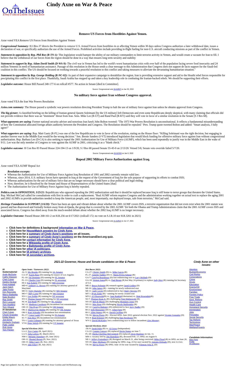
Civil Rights (194, 274)
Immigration (195, 309)
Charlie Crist (34, 280)
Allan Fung (117, 309)
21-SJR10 (117, 221)
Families (193, 292)
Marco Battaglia (10, 294)
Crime (192, 279)
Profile (192, 342)
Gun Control (195, 302)
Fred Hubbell (9, 284)
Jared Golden (130, 285)
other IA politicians (38, 248)
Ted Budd (32, 301)
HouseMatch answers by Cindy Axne (49, 230)
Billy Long (33, 293)
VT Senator (58, 323)
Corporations (195, 277)
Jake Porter (8, 289)
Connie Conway (100, 331)
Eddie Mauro (9, 317)
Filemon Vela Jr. (146, 344)
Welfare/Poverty (197, 327)
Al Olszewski (97, 296)
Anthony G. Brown (37, 285)
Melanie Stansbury (36, 336)
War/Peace (194, 325)
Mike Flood (159, 339)
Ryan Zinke (97, 293)
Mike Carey (34, 342)
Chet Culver (8, 279)
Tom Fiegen (8, 330)
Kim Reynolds (9, 292)
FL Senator (60, 277)
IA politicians (194, 344)
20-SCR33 (118, 153)
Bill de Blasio (98, 301)
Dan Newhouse (126, 317)
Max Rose (97, 304)
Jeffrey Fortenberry (100, 339)
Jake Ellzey (33, 344)
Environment (195, 289)
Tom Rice (31, 317)
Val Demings (34, 277)
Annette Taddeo (99, 274)
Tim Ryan (33, 307)
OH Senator (58, 307)
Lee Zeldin (33, 296)
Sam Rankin (115, 296)
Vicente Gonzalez (172, 315)
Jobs (191, 312)
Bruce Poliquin (98, 285)
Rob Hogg (7, 327)
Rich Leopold (9, 302)
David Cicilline (116, 312)
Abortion (193, 269)
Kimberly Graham (11, 322)
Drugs (192, 282)
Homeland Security (198, 307)
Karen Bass (34, 274)
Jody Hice (158, 280)
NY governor (58, 296)
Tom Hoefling (9, 304)
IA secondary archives (40, 255)
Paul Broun (116, 280)
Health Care (195, 304)
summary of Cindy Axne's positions (51, 233)
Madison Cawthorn (37, 304)
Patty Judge (8, 325)
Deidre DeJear (10, 282)
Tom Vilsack (8, 307)
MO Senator (61, 291)
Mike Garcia (118, 272)
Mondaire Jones (127, 301)
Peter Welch (33, 323)
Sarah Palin (97, 328)
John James (97, 288)
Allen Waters (96, 312)
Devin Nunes (125, 331)
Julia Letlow (33, 334)
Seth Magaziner (98, 309)
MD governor (58, 283)
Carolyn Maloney (100, 307)
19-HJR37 (117, 89)
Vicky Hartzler (35, 291)
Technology (194, 322)
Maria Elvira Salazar (122, 274)
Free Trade (194, 297)
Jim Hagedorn (112, 336)
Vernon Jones (99, 280)
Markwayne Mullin (36, 309)
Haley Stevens (130, 291)
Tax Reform (194, 319)
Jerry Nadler (135, 307)
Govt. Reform (195, 299)
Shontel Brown (35, 339)
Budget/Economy (197, 272)
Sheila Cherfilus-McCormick (105, 334)
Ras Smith (8, 299)
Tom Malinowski (128, 299)
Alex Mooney (153, 320)
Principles (194, 314)
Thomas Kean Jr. (98, 299)
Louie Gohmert (35, 320)
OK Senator (65, 309)
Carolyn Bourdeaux (100, 277)
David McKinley (99, 320)
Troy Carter (33, 331)
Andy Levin (97, 291)
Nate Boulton (9, 297)
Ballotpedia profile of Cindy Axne (49, 245)
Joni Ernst (7, 319)
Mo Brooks (33, 272)
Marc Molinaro (99, 342)
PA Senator (60, 315)
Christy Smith (99, 272)
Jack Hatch (8, 287)
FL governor (60, 280)
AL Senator (58, 272)
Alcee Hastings (137, 334)
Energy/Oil (194, 287)
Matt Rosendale (143, 296)
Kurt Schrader (34, 312)
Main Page (193, 340)
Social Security (196, 317)
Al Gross (113, 328)
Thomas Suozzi (35, 299)
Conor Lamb (34, 315)
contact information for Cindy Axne (48, 239)
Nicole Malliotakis (125, 304)
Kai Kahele (32, 283)
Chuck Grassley (10, 314)
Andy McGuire (9, 274)
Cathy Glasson (10, 277)
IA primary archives (39, 251)
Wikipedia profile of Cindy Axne (48, 242)
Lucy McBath (141, 277)
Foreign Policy (196, 294)
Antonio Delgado (159, 342)
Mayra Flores (98, 315)
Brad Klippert (98, 317)
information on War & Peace (76, 227)
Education (194, 284)
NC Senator (56, 301)
